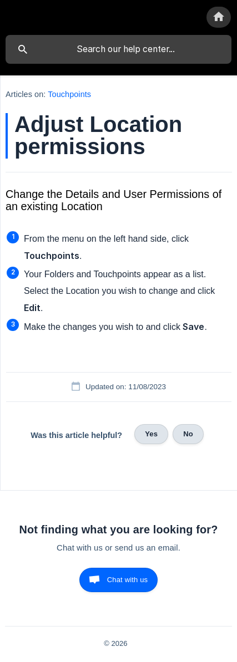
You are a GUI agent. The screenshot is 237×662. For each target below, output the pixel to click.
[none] (218, 17)
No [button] (188, 434)
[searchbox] (118, 49)
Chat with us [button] (127, 580)
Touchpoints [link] (69, 94)
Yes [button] (151, 434)
